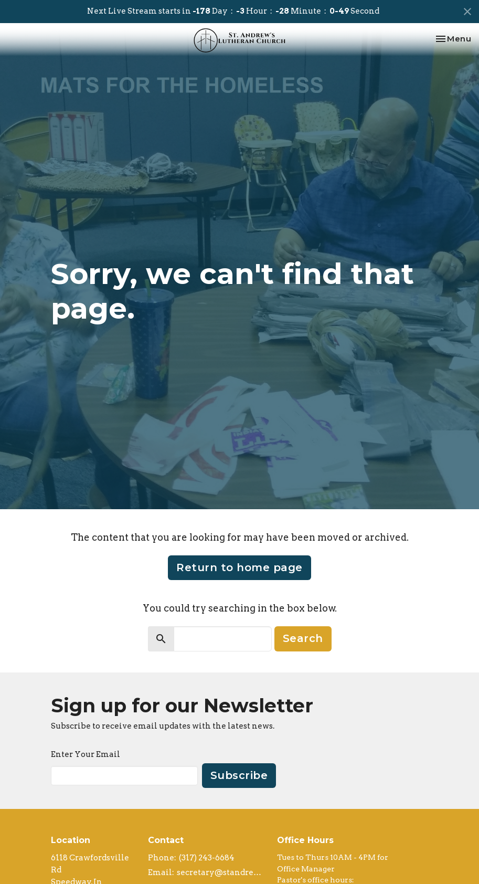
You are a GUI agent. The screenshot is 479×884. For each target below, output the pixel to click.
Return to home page (239, 567)
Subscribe (239, 775)
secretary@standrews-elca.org (222, 872)
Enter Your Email (85, 754)
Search (303, 638)
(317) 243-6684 (207, 857)
